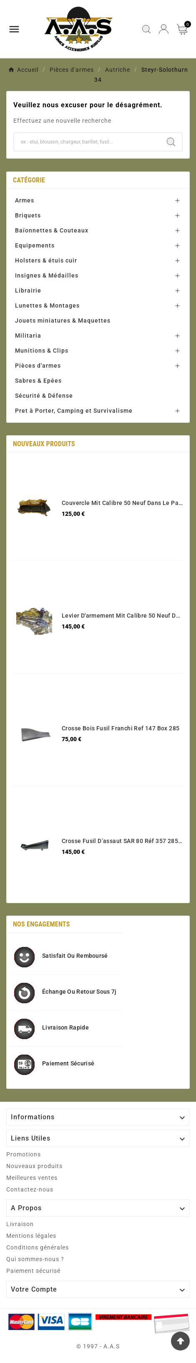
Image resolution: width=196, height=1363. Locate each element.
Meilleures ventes (32, 1177)
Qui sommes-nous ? (35, 1259)
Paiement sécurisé (33, 1270)
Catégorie (29, 180)
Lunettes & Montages (47, 305)
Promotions (23, 1154)
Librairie (28, 290)
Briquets (28, 215)
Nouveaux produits (34, 1166)
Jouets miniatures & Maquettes (63, 320)
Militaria (28, 335)
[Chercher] (87, 142)
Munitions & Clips (41, 350)
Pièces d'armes (38, 365)
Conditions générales (37, 1247)
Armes (24, 200)
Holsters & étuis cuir (46, 260)
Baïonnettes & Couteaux (51, 230)
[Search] (171, 141)
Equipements (35, 245)
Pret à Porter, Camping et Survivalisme (74, 410)
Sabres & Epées (38, 380)
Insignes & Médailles (46, 275)
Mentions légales (31, 1235)
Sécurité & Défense (44, 395)
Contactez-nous (29, 1189)
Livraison (20, 1224)
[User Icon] (163, 29)
